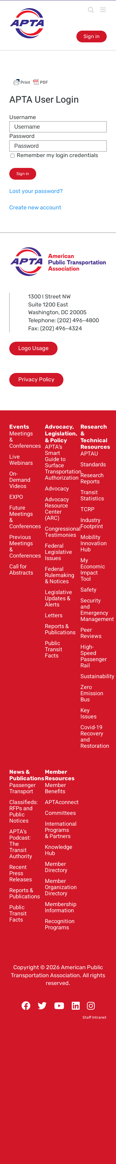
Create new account (35, 207)
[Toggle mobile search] (91, 9)
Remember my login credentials (54, 155)
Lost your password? (36, 191)
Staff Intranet (94, 1017)
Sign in (92, 36)
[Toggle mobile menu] (103, 9)
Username (22, 117)
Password (22, 136)
